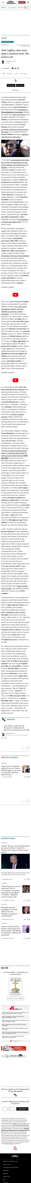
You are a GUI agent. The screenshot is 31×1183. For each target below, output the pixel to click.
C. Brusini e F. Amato (7, 900)
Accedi (8, 1109)
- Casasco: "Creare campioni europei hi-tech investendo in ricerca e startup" (13, 1037)
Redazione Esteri (7, 879)
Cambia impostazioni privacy (11, 1167)
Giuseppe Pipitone (11, 61)
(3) (28, 777)
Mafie (4, 38)
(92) (28, 938)
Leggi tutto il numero (15, 998)
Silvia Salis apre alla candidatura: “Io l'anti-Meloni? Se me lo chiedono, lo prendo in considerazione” (9, 911)
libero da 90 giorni (19, 114)
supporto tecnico (9, 1143)
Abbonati (22, 2)
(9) (28, 919)
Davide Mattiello (10, 733)
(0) (28, 879)
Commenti (5, 68)
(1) (5, 738)
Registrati (22, 1109)
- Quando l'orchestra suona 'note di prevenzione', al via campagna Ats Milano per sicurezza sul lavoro (15, 1013)
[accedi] (28, 2)
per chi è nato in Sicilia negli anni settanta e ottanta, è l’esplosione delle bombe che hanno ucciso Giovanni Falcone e (14, 453)
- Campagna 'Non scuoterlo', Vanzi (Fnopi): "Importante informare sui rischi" (13, 1017)
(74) (28, 900)
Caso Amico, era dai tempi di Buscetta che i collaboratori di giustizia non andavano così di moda (16, 727)
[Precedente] (22, 748)
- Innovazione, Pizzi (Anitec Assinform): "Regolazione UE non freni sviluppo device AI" (15, 1033)
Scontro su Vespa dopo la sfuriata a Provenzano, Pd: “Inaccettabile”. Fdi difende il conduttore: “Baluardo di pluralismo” (11, 930)
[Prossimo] (28, 748)
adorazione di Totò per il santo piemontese (15, 256)
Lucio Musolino (6, 777)
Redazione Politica (7, 919)
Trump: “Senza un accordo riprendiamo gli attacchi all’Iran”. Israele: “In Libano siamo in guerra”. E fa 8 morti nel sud (15, 849)
